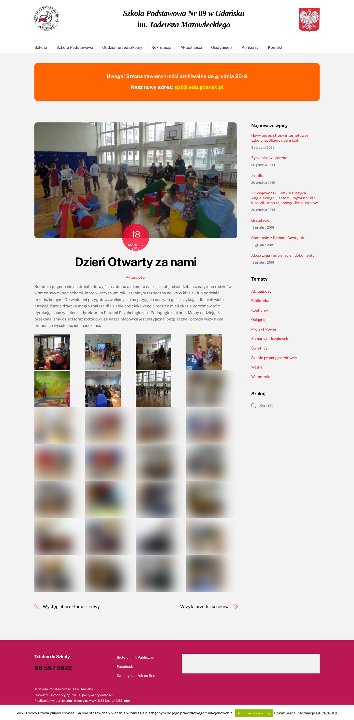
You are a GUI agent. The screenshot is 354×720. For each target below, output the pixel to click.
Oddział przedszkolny (122, 48)
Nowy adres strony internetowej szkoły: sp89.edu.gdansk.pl (279, 140)
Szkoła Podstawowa (74, 48)
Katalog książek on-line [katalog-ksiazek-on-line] (131, 678)
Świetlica (259, 350)
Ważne (257, 369)
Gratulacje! (260, 222)
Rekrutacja (161, 48)
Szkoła (40, 48)
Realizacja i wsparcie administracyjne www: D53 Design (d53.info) (82, 703)
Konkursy (250, 48)
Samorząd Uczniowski (270, 341)
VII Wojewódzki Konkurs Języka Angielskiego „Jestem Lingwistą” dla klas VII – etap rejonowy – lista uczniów (284, 200)
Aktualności (191, 48)
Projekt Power (264, 331)
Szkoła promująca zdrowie (274, 360)
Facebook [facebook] (120, 669)
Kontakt (275, 48)
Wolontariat (261, 379)
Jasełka (257, 178)
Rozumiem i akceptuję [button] (254, 713)
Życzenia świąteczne (269, 160)
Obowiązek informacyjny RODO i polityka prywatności (73, 697)
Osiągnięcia (222, 48)
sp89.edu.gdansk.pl (199, 89)
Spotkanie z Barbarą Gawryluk (277, 240)
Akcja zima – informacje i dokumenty (282, 257)
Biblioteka (260, 303)
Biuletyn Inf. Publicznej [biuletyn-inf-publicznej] (131, 659)
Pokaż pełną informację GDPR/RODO (306, 713)
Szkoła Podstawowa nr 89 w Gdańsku (65, 691)
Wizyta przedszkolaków (204, 608)
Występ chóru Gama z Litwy (71, 608)
